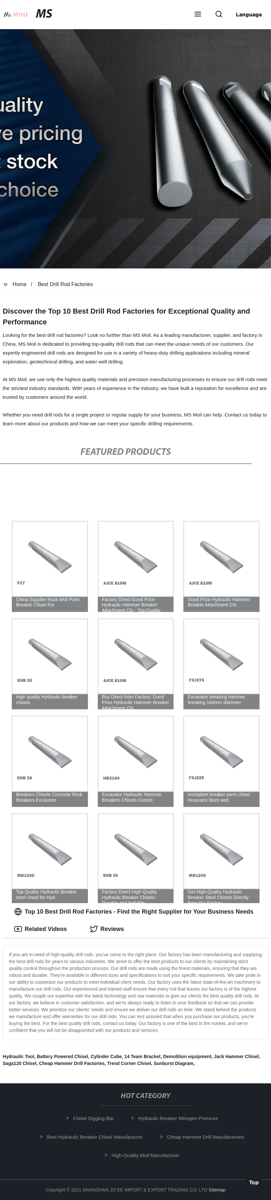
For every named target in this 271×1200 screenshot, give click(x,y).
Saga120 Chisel (19, 1063)
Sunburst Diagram (173, 1063)
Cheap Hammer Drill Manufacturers (207, 1136)
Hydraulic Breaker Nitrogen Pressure (180, 1118)
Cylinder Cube (106, 1056)
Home (19, 284)
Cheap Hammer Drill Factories (72, 1063)
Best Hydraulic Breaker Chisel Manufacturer (97, 1136)
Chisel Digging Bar (95, 1118)
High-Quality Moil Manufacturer (148, 1155)
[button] (198, 14)
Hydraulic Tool (18, 1056)
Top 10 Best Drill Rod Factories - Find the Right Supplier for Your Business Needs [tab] (133, 912)
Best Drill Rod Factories (65, 284)
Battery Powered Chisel (62, 1056)
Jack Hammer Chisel (236, 1056)
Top (254, 1183)
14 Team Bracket (142, 1056)
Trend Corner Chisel (129, 1063)
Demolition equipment (187, 1056)
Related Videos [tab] (40, 929)
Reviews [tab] (107, 929)
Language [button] (249, 14)
